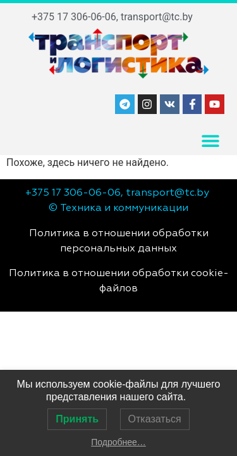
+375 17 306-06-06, (75, 17)
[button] (210, 141)
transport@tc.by (157, 17)
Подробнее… (118, 442)
